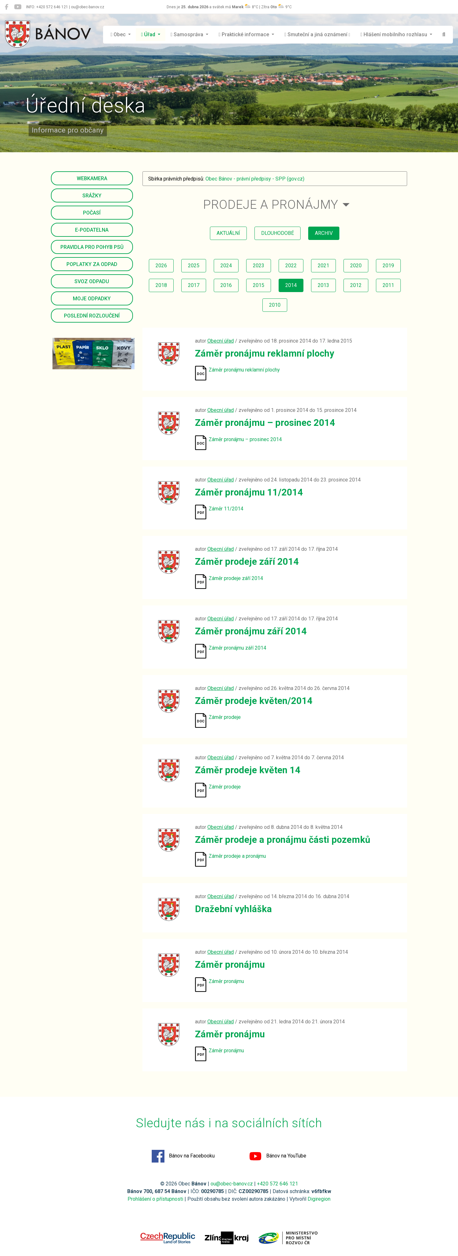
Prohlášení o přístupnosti (155, 1199)
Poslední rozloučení (92, 316)
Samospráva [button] (187, 34)
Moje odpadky (92, 299)
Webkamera (92, 178)
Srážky (91, 196)
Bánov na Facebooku (183, 1156)
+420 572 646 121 (277, 1184)
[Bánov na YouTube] (17, 7)
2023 (258, 266)
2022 (291, 266)
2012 (356, 285)
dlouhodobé (277, 233)
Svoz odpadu (91, 281)
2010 (275, 305)
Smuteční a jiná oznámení (317, 34)
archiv (324, 233)
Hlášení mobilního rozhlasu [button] (394, 34)
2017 (193, 285)
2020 (356, 266)
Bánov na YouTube (277, 1156)
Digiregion (319, 1199)
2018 (161, 285)
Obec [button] (119, 34)
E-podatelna (91, 230)
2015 (258, 285)
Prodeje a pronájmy (270, 204)
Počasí (92, 213)
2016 (226, 285)
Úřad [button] (148, 34)
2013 (323, 285)
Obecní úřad (220, 341)
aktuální (228, 233)
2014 (291, 285)
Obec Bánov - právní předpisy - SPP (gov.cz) (254, 179)
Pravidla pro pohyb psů (91, 247)
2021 (323, 266)
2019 (388, 266)
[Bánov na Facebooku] (6, 7)
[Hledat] (443, 34)
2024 (226, 266)
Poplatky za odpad (91, 264)
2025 (193, 266)
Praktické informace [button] (244, 34)
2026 (161, 266)
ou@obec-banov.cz (232, 1184)
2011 (388, 285)
